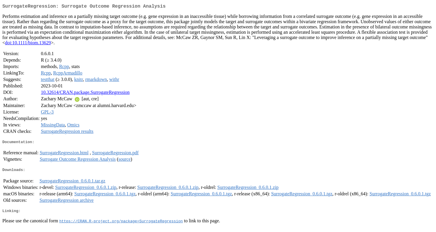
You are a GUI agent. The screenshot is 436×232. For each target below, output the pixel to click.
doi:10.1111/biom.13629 (28, 43)
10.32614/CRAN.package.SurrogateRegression (85, 93)
